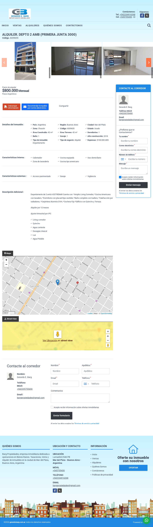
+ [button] (6, 260)
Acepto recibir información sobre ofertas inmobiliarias (76, 407)
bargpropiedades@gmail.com (30, 397)
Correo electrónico (127, 145)
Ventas (17, 25)
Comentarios (57, 391)
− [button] (6, 265)
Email (54, 378)
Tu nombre (124, 136)
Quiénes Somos (52, 25)
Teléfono (86, 378)
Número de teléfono (127, 154)
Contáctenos (74, 25)
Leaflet (90, 313)
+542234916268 (127, 14)
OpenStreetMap (106, 313)
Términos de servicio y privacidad (86, 424)
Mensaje (123, 164)
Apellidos (86, 365)
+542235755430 (25, 389)
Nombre (55, 365)
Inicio (5, 25)
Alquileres (32, 25)
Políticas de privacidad (102, 475)
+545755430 (126, 17)
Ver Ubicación (50, 340)
